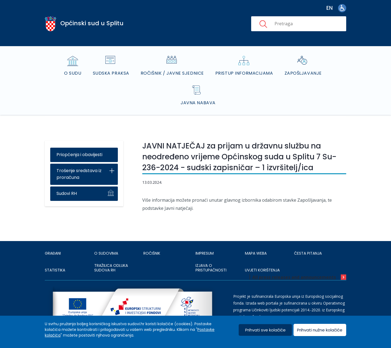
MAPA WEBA (256, 253)
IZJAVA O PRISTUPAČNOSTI (210, 268)
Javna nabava (198, 103)
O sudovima (106, 253)
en (329, 8)
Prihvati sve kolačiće (265, 330)
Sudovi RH (66, 193)
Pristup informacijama (244, 73)
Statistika (55, 270)
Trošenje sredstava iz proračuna (79, 174)
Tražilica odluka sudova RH (111, 268)
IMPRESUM (204, 253)
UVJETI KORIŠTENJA (262, 270)
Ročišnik (151, 253)
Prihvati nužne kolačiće (319, 330)
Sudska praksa (111, 73)
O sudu (72, 73)
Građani (53, 253)
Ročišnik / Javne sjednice (172, 73)
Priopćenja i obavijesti (79, 154)
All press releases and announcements (294, 277)
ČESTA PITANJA (308, 253)
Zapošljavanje (303, 73)
